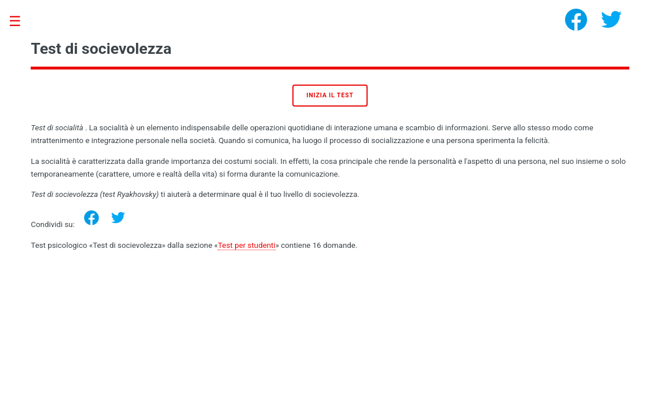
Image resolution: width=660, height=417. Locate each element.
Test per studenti (246, 245)
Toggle (21, 21)
